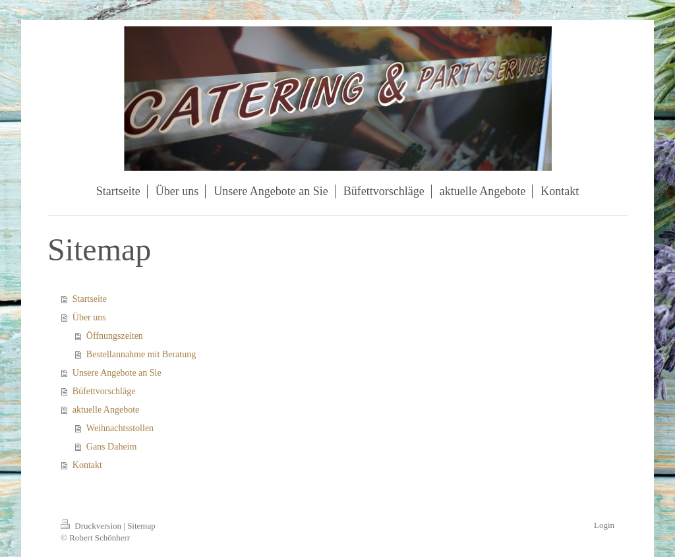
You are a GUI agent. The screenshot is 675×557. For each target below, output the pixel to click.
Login (604, 525)
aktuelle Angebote (106, 410)
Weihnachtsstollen (120, 428)
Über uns (89, 317)
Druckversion (92, 526)
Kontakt (87, 465)
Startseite (90, 299)
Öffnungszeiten (114, 336)
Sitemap (141, 526)
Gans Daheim (111, 447)
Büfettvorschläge (104, 391)
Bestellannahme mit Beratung (141, 354)
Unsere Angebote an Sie (117, 373)
